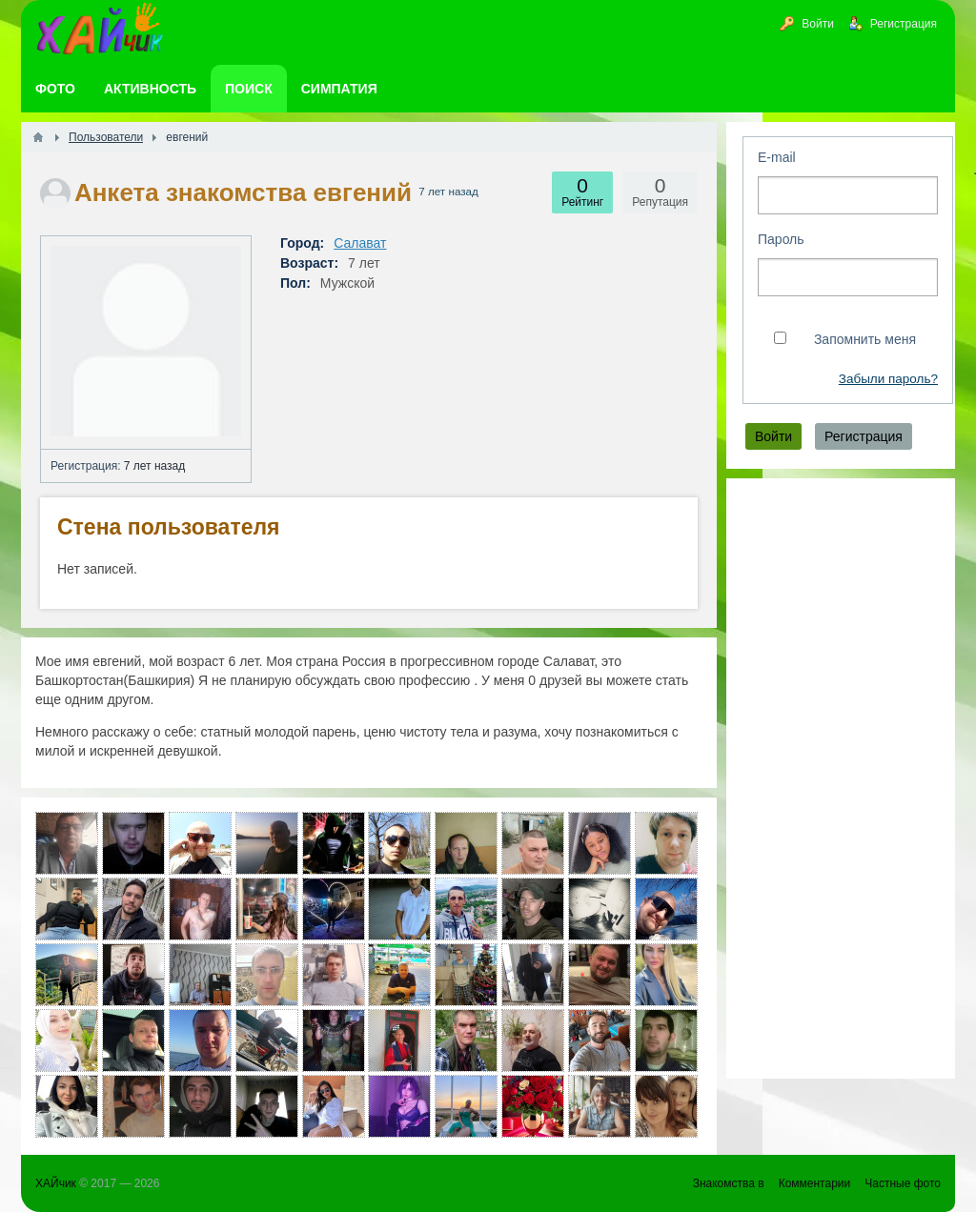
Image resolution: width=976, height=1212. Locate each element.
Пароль (781, 239)
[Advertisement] (841, 778)
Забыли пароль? (888, 379)
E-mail (777, 157)
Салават (360, 243)
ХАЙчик (55, 1183)
